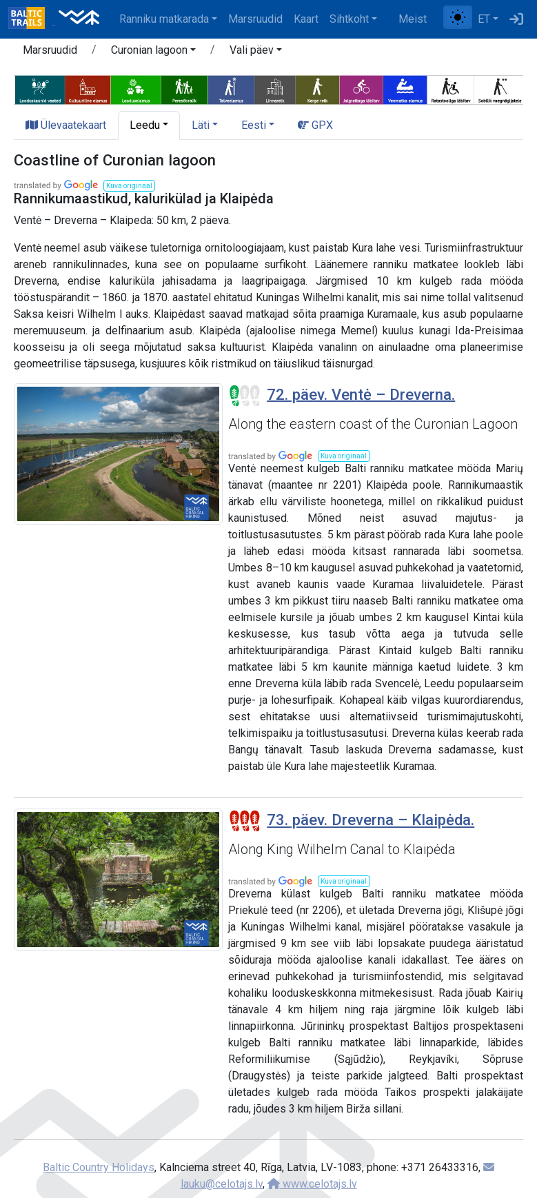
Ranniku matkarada (164, 19)
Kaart (306, 19)
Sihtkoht (349, 19)
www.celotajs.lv (312, 1183)
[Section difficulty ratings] (244, 395)
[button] (153, 52)
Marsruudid (255, 19)
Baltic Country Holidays (98, 1167)
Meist (412, 19)
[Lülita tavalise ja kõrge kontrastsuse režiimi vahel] (457, 17)
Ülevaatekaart (66, 125)
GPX (315, 125)
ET (484, 19)
